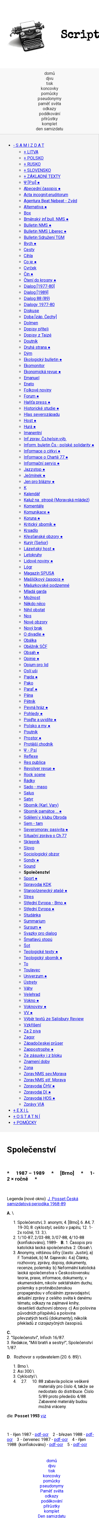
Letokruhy (33, 554)
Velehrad (32, 994)
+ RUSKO (32, 164)
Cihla (28, 255)
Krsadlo (31, 530)
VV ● (28, 1012)
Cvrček (30, 267)
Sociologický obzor (41, 854)
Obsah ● (31, 652)
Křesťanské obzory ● (43, 536)
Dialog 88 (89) (37, 298)
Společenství (37, 872)
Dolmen (31, 322)
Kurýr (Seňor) (36, 542)
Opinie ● (31, 658)
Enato (29, 383)
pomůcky (49, 93)
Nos (27, 615)
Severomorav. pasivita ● (46, 829)
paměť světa (49, 103)
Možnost (32, 597)
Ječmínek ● (34, 475)
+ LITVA (31, 151)
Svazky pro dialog (40, 933)
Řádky (29, 780)
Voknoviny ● (35, 1006)
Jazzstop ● (34, 469)
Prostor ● (32, 738)
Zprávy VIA (34, 1104)
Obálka (30, 640)
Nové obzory (36, 622)
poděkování (49, 113)
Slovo (29, 847)
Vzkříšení (32, 1024)
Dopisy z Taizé (37, 335)
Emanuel (31, 377)
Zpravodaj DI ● (37, 1092)
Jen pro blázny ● (39, 481)
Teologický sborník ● (43, 957)
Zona (28, 1067)
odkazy (49, 108)
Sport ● (30, 878)
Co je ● (30, 261)
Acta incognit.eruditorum (46, 194)
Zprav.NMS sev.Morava (45, 1073)
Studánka (32, 915)
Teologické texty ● (41, 951)
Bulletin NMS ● (37, 225)
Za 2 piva (32, 1031)
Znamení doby (37, 1061)
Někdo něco (34, 603)
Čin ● (28, 274)
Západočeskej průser (43, 1043)
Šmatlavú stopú (38, 939)
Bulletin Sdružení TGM (44, 237)
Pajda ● (31, 676)
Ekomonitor (34, 365)
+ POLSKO (34, 158)
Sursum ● (32, 927)
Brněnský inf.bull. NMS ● (46, 219)
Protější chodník (38, 744)
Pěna (28, 695)
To (26, 963)
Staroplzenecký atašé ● (45, 890)
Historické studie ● (41, 408)
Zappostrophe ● (39, 1049)
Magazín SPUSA (39, 573)
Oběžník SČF (35, 646)
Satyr (28, 799)
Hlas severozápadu (42, 414)
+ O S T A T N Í (26, 1116)
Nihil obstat (34, 609)
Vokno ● (31, 1000)
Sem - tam (33, 823)
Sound (29, 866)
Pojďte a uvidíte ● (40, 719)
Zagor (29, 1037)
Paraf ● (30, 689)
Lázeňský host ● (39, 548)
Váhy (28, 988)
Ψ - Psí (30, 750)
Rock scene (34, 774)
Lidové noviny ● (38, 560)
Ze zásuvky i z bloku (43, 1055)
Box (27, 213)
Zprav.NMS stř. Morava (45, 1079)
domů (49, 73)
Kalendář (32, 493)
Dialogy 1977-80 (39, 304)
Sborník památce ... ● (43, 811)
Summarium (34, 921)
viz (43, 1415)
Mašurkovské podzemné (46, 585)
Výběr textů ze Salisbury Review (54, 1018)
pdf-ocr (42, 1434)
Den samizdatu (51, 1516)
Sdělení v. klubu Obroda (45, 817)
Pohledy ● (33, 713)
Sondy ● (31, 860)
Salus (29, 792)
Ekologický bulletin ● (43, 359)
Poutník (31, 731)
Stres (29, 896)
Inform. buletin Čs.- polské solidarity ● (59, 445)
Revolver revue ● (39, 768)
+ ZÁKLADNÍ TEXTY (42, 176)
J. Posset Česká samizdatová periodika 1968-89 (42, 1201)
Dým (28, 353)
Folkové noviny (37, 390)
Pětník (29, 701)
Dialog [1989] (36, 292)
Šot (27, 945)
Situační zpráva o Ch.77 (45, 835)
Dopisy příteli (36, 329)
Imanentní (33, 432)
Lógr (28, 567)
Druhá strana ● (37, 347)
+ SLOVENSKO (37, 170)
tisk (49, 83)
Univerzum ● (35, 976)
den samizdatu (49, 128)
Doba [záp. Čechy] (40, 316)
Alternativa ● (35, 206)
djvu (49, 78)
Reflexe (31, 756)
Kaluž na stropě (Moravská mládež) (56, 499)
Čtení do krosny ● (40, 280)
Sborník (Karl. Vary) (41, 805)
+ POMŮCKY (24, 1122)
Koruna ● (32, 518)
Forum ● (31, 396)
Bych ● (30, 243)
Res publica (34, 762)
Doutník (31, 341)
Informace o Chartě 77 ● (46, 457)
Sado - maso (35, 786)
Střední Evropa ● (39, 908)
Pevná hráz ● (36, 707)
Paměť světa (51, 1491)
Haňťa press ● (37, 402)
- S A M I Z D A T (28, 145)
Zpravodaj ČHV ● (39, 1086)
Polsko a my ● (37, 725)
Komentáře (34, 506)
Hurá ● (30, 426)
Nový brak (33, 628)
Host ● (30, 420)
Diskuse (31, 310)
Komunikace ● (37, 512)
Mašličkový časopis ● (44, 579)
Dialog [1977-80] (39, 286)
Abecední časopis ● (42, 188)
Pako (28, 683)
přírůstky (49, 118)
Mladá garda (35, 591)
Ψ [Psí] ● (32, 182)
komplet (49, 123)
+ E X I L (21, 1110)
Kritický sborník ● (40, 524)
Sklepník (32, 841)
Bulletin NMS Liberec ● (45, 231)
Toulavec (32, 970)
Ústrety (30, 982)
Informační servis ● (42, 463)
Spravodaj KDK (37, 884)
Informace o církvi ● (42, 451)
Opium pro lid (36, 664)
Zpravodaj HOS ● (39, 1098)
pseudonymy (50, 98)
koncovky (49, 88)
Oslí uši (30, 670)
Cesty (29, 249)
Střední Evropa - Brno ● (45, 902)
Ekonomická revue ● (42, 371)
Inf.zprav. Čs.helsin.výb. (45, 438)
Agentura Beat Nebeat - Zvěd (50, 200)
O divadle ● (34, 634)
